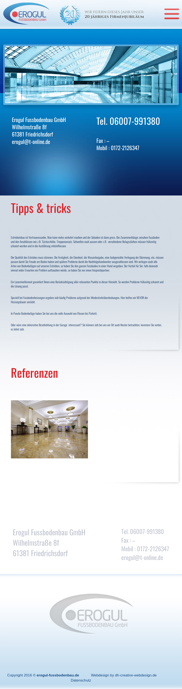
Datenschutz (81, 680)
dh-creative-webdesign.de (136, 675)
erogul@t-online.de (31, 141)
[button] (9, 74)
